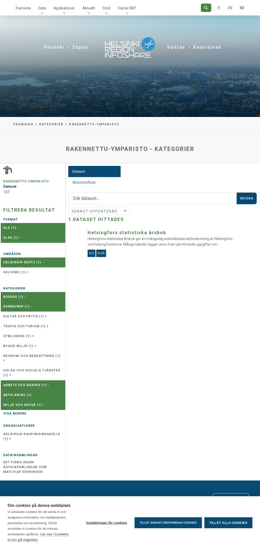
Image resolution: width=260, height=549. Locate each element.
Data (42, 8)
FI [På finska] (219, 8)
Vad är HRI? (127, 8)
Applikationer (64, 8)
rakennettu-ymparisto (94, 124)
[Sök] (206, 8)
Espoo (80, 47)
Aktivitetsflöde (84, 182)
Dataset (78, 171)
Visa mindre (14, 413)
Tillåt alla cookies (228, 523)
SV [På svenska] (242, 8)
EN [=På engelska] (230, 8)
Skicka (246, 198)
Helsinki (53, 47)
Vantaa (176, 47)
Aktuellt (89, 8)
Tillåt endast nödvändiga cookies (168, 522)
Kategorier (51, 124)
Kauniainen (207, 47)
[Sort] (99, 211)
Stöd (106, 8)
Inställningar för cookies (106, 523)
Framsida (23, 8)
